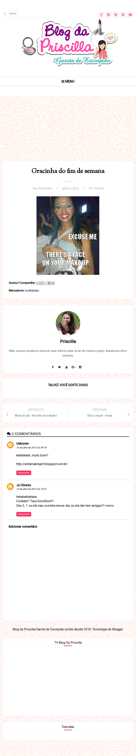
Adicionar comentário (22, 527)
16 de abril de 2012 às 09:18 (31, 447)
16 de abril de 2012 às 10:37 (31, 489)
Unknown (22, 444)
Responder (24, 473)
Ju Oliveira (23, 485)
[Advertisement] (68, 133)
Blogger (117, 629)
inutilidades (45, 188)
